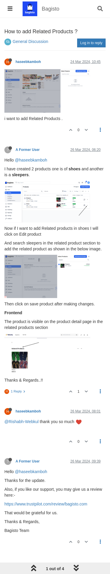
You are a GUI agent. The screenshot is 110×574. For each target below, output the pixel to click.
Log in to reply (91, 43)
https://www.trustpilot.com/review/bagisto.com (45, 504)
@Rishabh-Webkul (21, 421)
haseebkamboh (28, 62)
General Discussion (30, 41)
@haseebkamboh (31, 160)
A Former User (28, 150)
